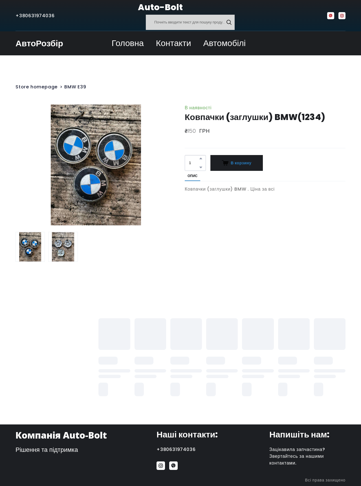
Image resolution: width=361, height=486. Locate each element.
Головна (128, 43)
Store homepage (37, 87)
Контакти (173, 43)
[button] (229, 22)
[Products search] (190, 22)
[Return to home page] (124, 7)
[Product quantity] (193, 163)
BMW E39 (75, 87)
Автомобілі (224, 43)
